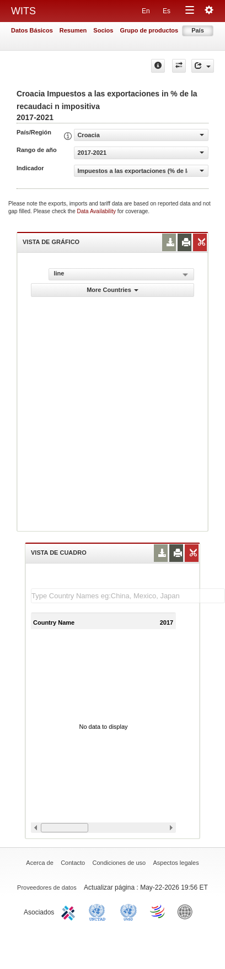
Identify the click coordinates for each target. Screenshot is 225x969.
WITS (23, 11)
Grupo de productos (149, 30)
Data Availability (97, 211)
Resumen (73, 30)
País (197, 30)
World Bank (187, 911)
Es (166, 11)
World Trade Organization (158, 911)
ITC (70, 911)
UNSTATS (128, 911)
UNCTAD (99, 911)
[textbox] (128, 595)
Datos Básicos (32, 30)
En (146, 11)
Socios (103, 30)
